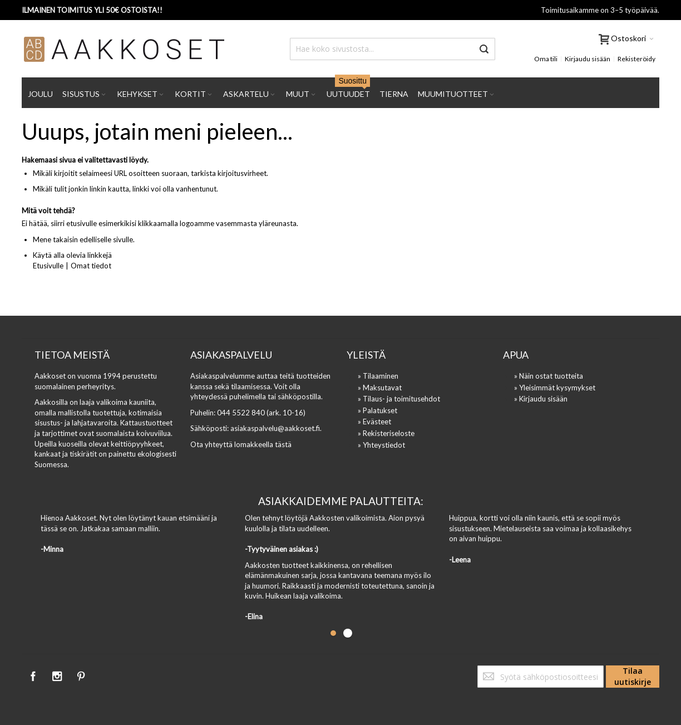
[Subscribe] (632, 676)
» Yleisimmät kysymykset (554, 387)
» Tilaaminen (378, 375)
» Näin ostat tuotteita (548, 375)
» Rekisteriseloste (386, 433)
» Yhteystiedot (381, 444)
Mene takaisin (55, 239)
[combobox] (392, 49)
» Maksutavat (380, 387)
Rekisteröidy (636, 59)
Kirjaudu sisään (587, 59)
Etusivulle (48, 265)
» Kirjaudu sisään (541, 398)
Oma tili (545, 59)
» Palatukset (377, 410)
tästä (283, 444)
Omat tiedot (91, 265)
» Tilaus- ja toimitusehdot (399, 398)
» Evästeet (374, 421)
